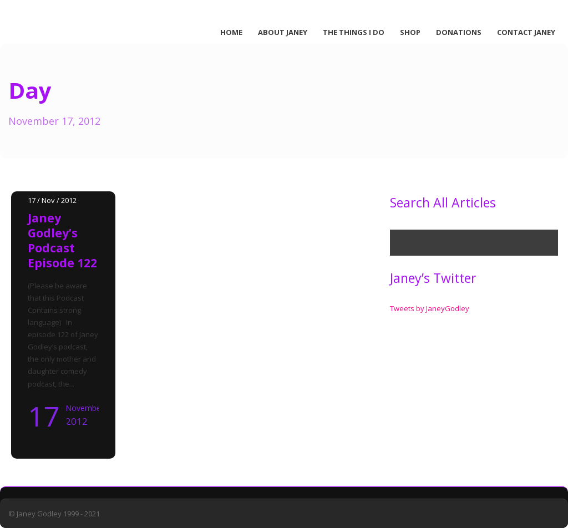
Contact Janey (526, 32)
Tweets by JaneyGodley (429, 308)
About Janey (282, 32)
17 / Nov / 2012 (52, 200)
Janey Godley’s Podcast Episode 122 (62, 240)
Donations (458, 32)
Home (231, 32)
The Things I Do (353, 32)
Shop (410, 32)
